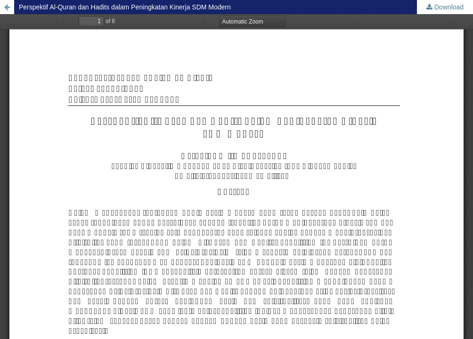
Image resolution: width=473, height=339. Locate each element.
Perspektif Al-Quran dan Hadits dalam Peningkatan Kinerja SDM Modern (125, 7)
